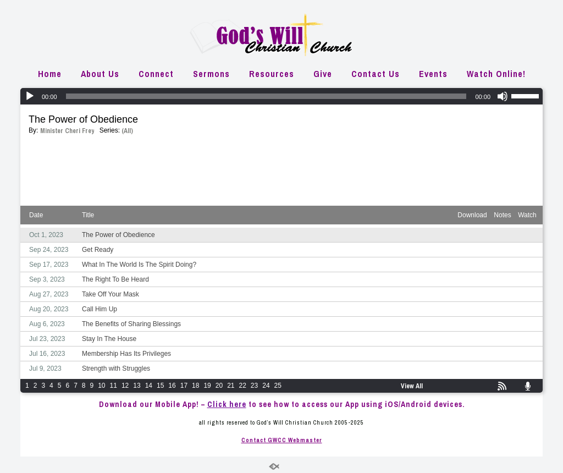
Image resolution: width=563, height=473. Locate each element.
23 (254, 385)
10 (101, 385)
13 (136, 385)
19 (207, 385)
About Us (100, 74)
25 (278, 385)
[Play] (29, 96)
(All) (127, 131)
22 (242, 385)
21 (230, 385)
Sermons (211, 74)
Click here (226, 404)
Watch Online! (496, 74)
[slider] (266, 96)
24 (265, 385)
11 (113, 385)
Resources (271, 74)
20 (219, 385)
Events (433, 74)
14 (148, 385)
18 (195, 385)
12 (125, 385)
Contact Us (375, 74)
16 (171, 385)
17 (183, 385)
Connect (156, 74)
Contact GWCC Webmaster (281, 440)
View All (412, 386)
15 (160, 385)
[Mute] (502, 96)
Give (322, 74)
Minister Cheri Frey (67, 131)
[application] (281, 96)
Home (50, 74)
